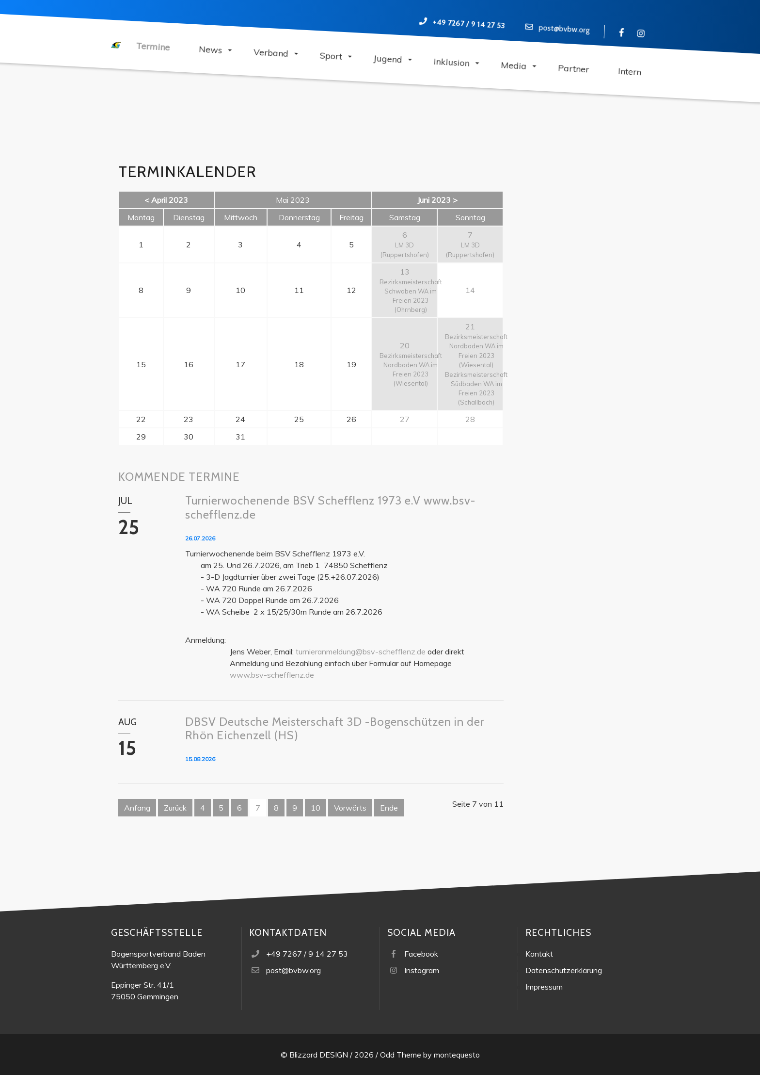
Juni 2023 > (437, 200)
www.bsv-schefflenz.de (272, 675)
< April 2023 (166, 200)
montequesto (457, 1054)
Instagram (421, 970)
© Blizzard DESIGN (314, 1054)
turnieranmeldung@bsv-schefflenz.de (361, 651)
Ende (389, 808)
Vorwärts (350, 808)
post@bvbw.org (564, 28)
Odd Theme (400, 1054)
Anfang (137, 808)
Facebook (421, 954)
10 (315, 808)
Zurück (175, 808)
